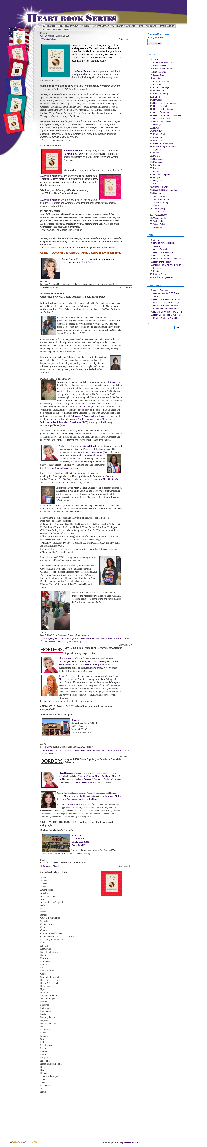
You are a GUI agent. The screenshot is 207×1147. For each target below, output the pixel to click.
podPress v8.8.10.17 (131, 1142)
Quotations (158, 171)
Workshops (158, 227)
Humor (156, 128)
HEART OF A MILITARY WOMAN (102, 26)
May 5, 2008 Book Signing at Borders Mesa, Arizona (64, 635)
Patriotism (157, 162)
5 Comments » (125, 287)
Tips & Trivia (159, 212)
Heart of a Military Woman (165, 103)
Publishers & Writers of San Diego (88, 416)
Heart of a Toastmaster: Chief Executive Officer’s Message (166, 301)
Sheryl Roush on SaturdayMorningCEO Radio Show (166, 293)
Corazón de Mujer (83, 638)
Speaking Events (49, 287)
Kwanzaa (157, 137)
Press (156, 168)
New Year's (158, 159)
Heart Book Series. (85, 262)
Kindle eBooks (159, 134)
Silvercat (114, 382)
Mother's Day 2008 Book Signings (71, 642)
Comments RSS (31, 1142)
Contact (156, 240)
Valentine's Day (49, 39)
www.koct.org (64, 320)
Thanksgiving (159, 208)
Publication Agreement (163, 277)
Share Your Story (161, 187)
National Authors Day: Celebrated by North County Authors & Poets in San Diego (78, 284)
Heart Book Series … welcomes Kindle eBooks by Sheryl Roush (167, 316)
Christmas (158, 84)
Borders (87, 455)
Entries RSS (17, 1142)
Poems (156, 165)
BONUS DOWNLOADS (164, 62)
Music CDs (78, 458)
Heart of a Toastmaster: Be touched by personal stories (166, 307)
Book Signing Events (51, 638)
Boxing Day (158, 75)
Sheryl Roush (76, 259)
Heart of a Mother (166, 26)
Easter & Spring (160, 94)
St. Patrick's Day (160, 202)
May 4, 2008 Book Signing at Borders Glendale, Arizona (66, 746)
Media (66, 29)
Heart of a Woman (54, 29)
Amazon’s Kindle (82, 406)
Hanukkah (158, 100)
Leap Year (158, 140)
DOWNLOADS (160, 90)
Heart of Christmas (161, 118)
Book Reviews (159, 66)
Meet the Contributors (163, 143)
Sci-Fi (156, 184)
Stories (156, 205)
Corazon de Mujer (73, 153)
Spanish (157, 193)
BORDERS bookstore (82, 782)
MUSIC (156, 156)
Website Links (159, 221)
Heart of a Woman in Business (77, 26)
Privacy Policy (159, 274)
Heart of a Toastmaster (125, 26)
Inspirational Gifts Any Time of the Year (167, 266)
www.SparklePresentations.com (64, 468)
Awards (156, 59)
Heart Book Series (51, 1)
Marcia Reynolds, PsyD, (74, 796)
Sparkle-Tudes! (160, 196)
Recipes (157, 177)
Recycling (157, 181)
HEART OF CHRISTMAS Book (167, 312)
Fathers (156, 97)
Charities (157, 78)
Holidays (157, 125)
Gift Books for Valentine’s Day (54, 35)
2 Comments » (125, 39)
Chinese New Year (161, 81)
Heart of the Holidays (147, 26)
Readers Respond (161, 174)
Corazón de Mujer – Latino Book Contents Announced (65, 862)
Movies (156, 152)
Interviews (158, 131)
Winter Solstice (160, 224)
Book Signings (68, 638)
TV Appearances (160, 215)
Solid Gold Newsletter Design (166, 190)
